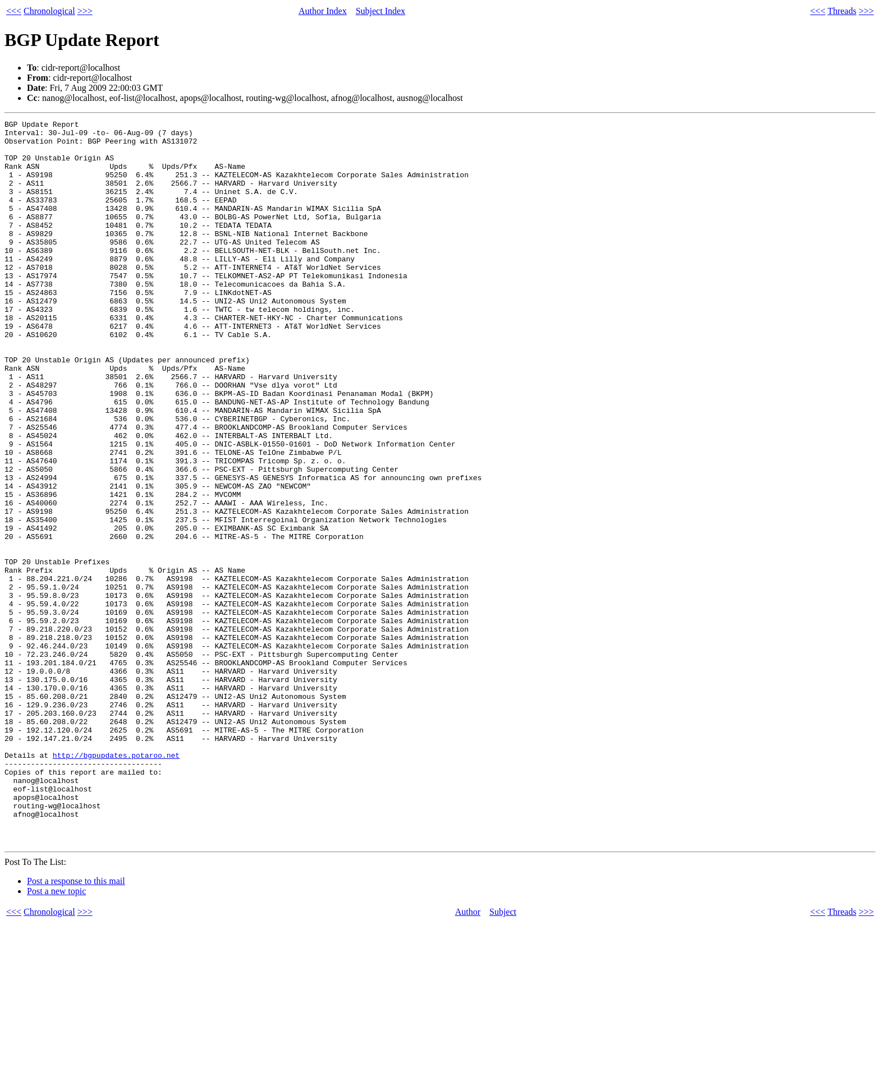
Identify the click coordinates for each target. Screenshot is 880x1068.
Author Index (323, 11)
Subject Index (380, 11)
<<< (13, 11)
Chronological (49, 11)
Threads (841, 11)
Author (467, 1056)
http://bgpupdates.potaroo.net (116, 883)
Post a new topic (56, 1036)
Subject (502, 1056)
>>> (85, 11)
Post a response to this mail (76, 1025)
